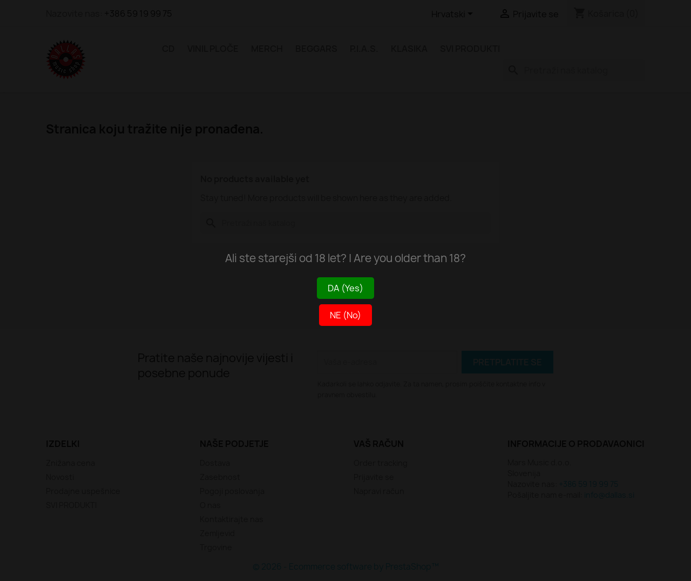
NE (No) (345, 315)
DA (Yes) (345, 288)
